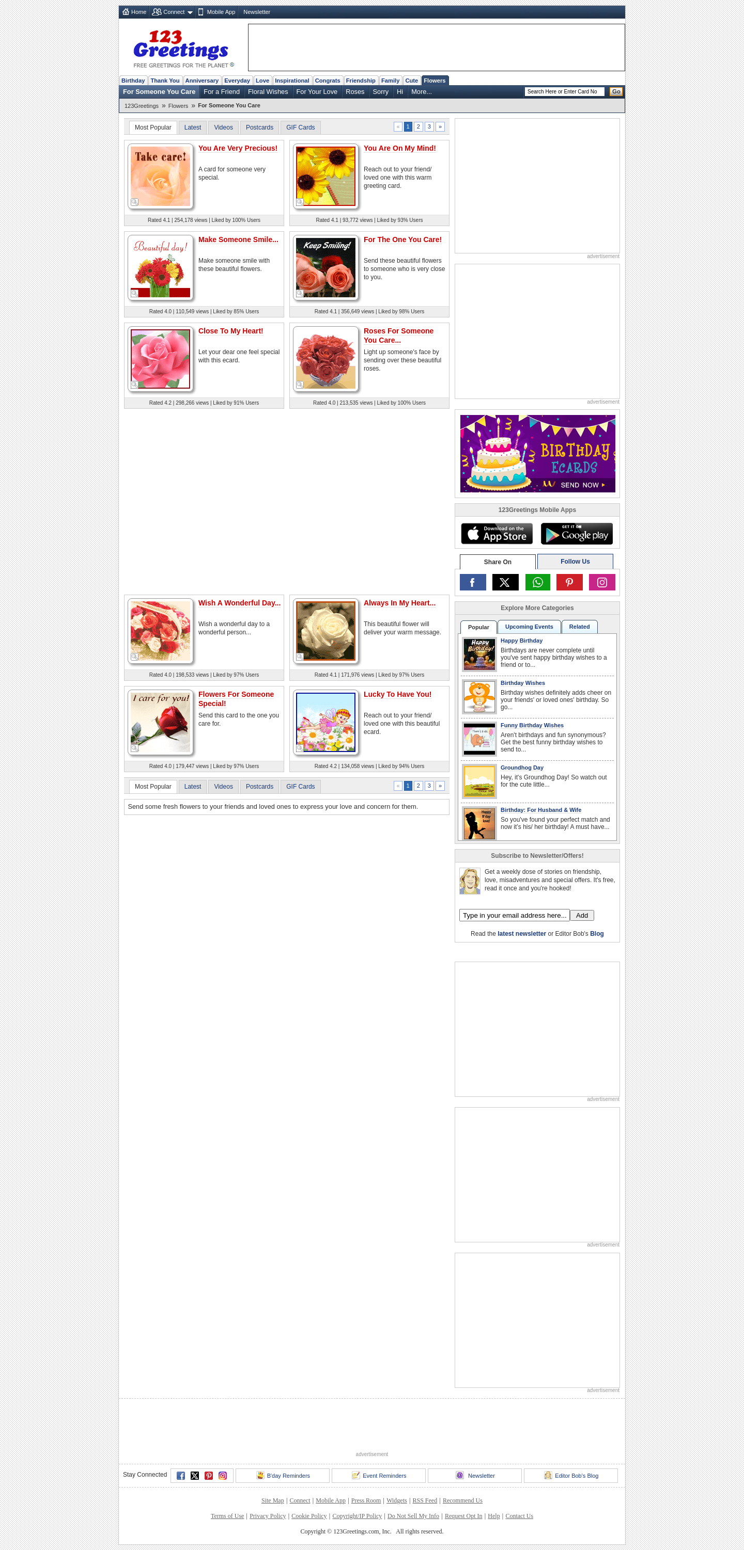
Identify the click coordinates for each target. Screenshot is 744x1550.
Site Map (272, 1500)
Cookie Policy (309, 1516)
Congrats (327, 80)
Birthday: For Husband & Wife (541, 810)
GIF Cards (300, 127)
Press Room (366, 1500)
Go (616, 91)
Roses (355, 91)
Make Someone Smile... (238, 239)
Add (582, 915)
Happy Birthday (521, 640)
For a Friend (222, 91)
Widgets (396, 1500)
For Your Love (317, 91)
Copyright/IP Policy (357, 1516)
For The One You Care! (403, 239)
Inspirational (292, 80)
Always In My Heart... (400, 603)
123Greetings (142, 106)
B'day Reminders (283, 1475)
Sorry (381, 91)
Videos (223, 127)
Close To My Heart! (231, 331)
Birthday (133, 80)
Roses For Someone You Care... (398, 335)
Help (494, 1516)
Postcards (259, 127)
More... (421, 91)
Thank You (164, 80)
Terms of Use (227, 1516)
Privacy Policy (268, 1516)
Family (390, 80)
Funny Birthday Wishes (532, 725)
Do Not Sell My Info (413, 1516)
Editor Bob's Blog (571, 1475)
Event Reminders (379, 1475)
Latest (193, 127)
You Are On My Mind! (400, 148)
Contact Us (519, 1516)
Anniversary (202, 80)
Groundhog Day (522, 767)
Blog (597, 933)
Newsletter (256, 12)
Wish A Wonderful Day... (239, 603)
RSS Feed (424, 1500)
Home (138, 12)
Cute (411, 80)
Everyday (237, 80)
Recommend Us (463, 1500)
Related (579, 627)
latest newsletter (522, 933)
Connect (173, 12)
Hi (400, 91)
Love (262, 80)
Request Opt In (464, 1516)
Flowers (434, 80)
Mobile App (221, 12)
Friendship (361, 80)
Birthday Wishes (523, 683)
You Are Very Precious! (237, 148)
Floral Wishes (268, 91)
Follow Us (575, 561)
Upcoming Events (529, 627)
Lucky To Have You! (397, 694)
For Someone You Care (159, 91)
